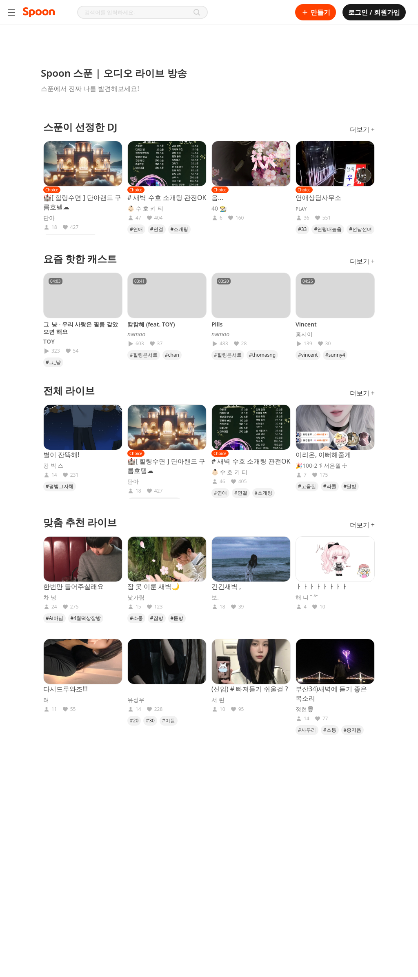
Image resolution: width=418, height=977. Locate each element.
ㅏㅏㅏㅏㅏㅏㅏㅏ (322, 586)
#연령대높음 (328, 229)
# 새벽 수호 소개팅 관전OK (166, 197)
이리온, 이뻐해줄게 (323, 454)
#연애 (136, 229)
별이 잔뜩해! (61, 454)
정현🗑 (305, 709)
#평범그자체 (59, 486)
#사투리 (307, 729)
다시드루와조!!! (65, 688)
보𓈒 (215, 597)
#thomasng (262, 354)
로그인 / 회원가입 (374, 12)
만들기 (315, 12)
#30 (150, 720)
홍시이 (304, 334)
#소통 (136, 618)
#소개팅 (180, 229)
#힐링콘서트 (144, 354)
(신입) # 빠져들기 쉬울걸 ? (249, 688)
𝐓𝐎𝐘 (49, 341)
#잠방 (156, 618)
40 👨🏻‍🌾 (219, 208)
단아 (49, 218)
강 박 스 (53, 465)
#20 (134, 720)
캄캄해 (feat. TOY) (151, 324)
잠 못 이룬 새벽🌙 (153, 586)
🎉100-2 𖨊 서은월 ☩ (321, 465)
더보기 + (362, 129)
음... (217, 197)
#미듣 (168, 720)
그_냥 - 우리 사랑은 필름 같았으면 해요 (80, 327)
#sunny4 (335, 354)
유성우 (136, 700)
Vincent (306, 324)
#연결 (156, 229)
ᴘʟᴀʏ (301, 208)
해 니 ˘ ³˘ (307, 597)
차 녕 (49, 597)
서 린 (218, 700)
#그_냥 (53, 362)
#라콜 (329, 486)
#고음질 (307, 486)
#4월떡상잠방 (86, 618)
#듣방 (177, 618)
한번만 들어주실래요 (73, 586)
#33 (302, 229)
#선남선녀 (360, 229)
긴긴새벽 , (226, 586)
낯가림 (136, 597)
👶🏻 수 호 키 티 (145, 208)
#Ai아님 (54, 618)
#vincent (308, 354)
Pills (216, 324)
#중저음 (353, 729)
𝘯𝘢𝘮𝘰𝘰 (136, 334)
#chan (172, 354)
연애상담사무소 (318, 197)
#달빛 (350, 486)
